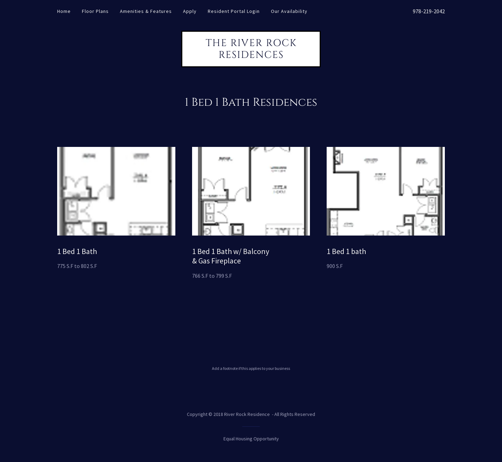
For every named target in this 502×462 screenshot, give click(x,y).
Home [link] (64, 11)
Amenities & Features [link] (146, 11)
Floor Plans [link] (95, 11)
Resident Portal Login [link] (234, 11)
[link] (251, 55)
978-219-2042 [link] (429, 11)
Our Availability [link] (289, 11)
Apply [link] (190, 11)
